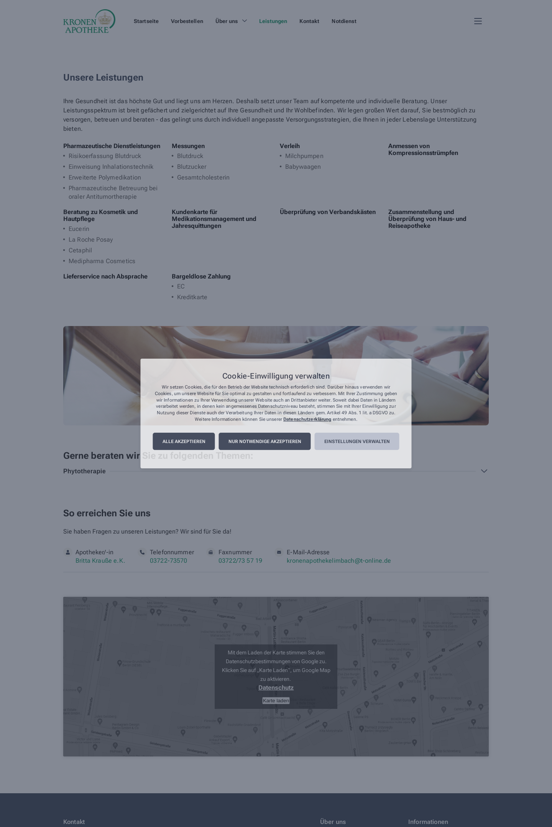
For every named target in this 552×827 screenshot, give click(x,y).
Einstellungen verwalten (357, 441)
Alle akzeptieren (184, 441)
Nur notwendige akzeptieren (264, 441)
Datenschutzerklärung (307, 419)
